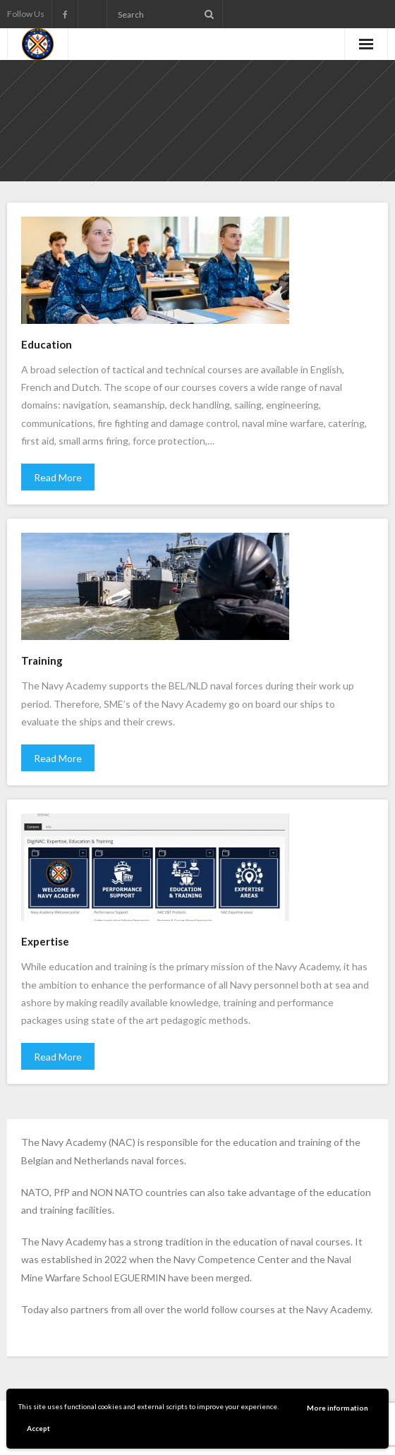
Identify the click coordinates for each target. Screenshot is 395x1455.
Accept (38, 1428)
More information (337, 1407)
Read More (58, 477)
